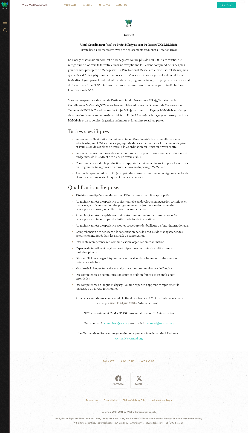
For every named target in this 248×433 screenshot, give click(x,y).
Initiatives (104, 5)
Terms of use (92, 400)
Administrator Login (162, 400)
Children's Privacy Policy (135, 400)
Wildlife (87, 5)
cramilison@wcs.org (116, 323)
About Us (121, 5)
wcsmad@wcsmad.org (160, 323)
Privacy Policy (110, 400)
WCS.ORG (148, 361)
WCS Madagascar (35, 4)
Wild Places (70, 5)
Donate (226, 5)
